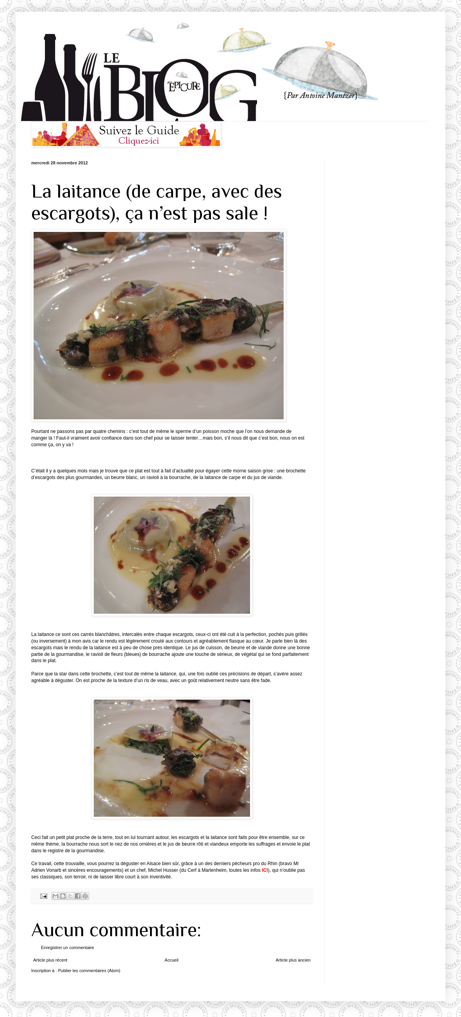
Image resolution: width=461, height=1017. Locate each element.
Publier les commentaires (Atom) (89, 970)
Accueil (171, 960)
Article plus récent (50, 960)
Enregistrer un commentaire (67, 947)
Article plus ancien (293, 960)
